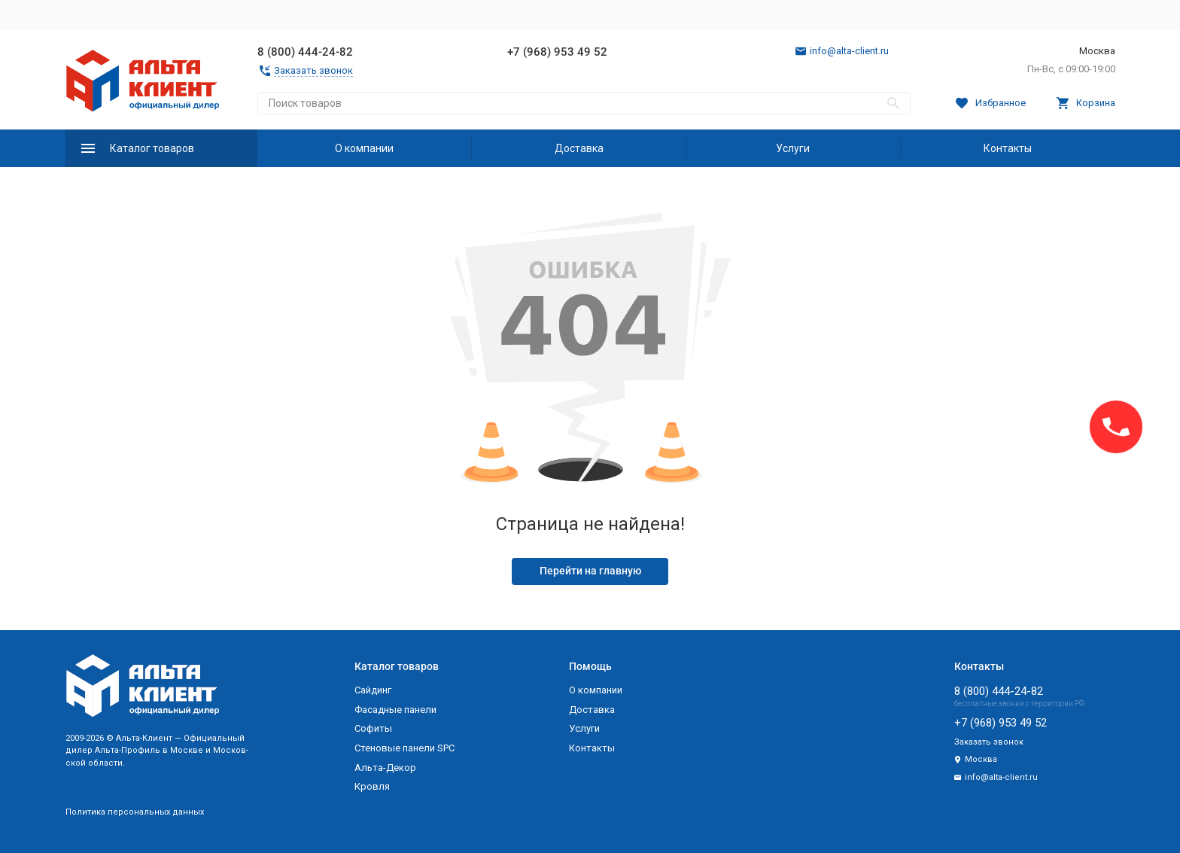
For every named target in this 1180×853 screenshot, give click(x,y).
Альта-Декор (385, 767)
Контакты (1008, 148)
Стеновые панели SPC (404, 748)
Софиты (373, 728)
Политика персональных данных (134, 812)
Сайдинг (372, 690)
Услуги (793, 148)
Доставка (579, 148)
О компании (364, 148)
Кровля (372, 786)
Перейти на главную (590, 571)
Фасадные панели (395, 709)
